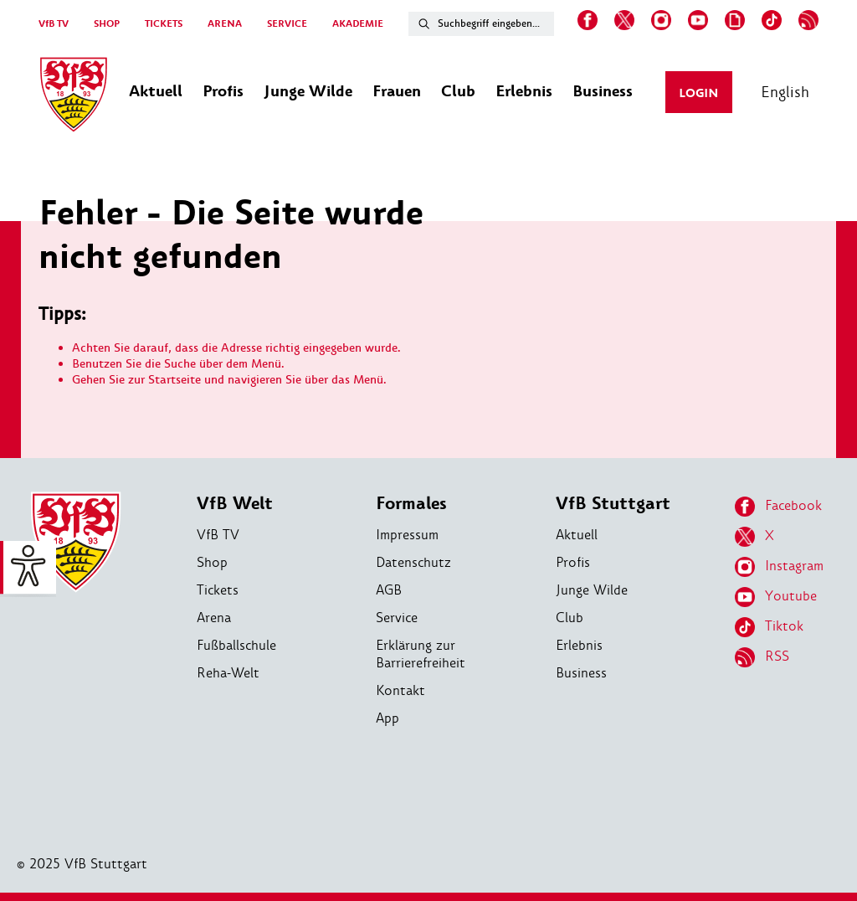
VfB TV (53, 24)
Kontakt (400, 690)
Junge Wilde (592, 590)
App (387, 718)
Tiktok (769, 627)
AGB (389, 590)
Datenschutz (413, 562)
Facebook (778, 507)
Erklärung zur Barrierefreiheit (420, 654)
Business (581, 673)
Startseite (174, 380)
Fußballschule (236, 645)
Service (397, 617)
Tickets (218, 590)
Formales (411, 504)
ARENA (225, 24)
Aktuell (577, 534)
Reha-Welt (228, 673)
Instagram (779, 567)
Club (569, 617)
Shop (212, 562)
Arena (214, 617)
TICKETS (163, 24)
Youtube (776, 597)
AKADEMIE (357, 24)
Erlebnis (579, 645)
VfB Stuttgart (613, 504)
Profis (573, 562)
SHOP (107, 24)
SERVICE (287, 24)
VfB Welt (235, 504)
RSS (762, 657)
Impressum (407, 534)
